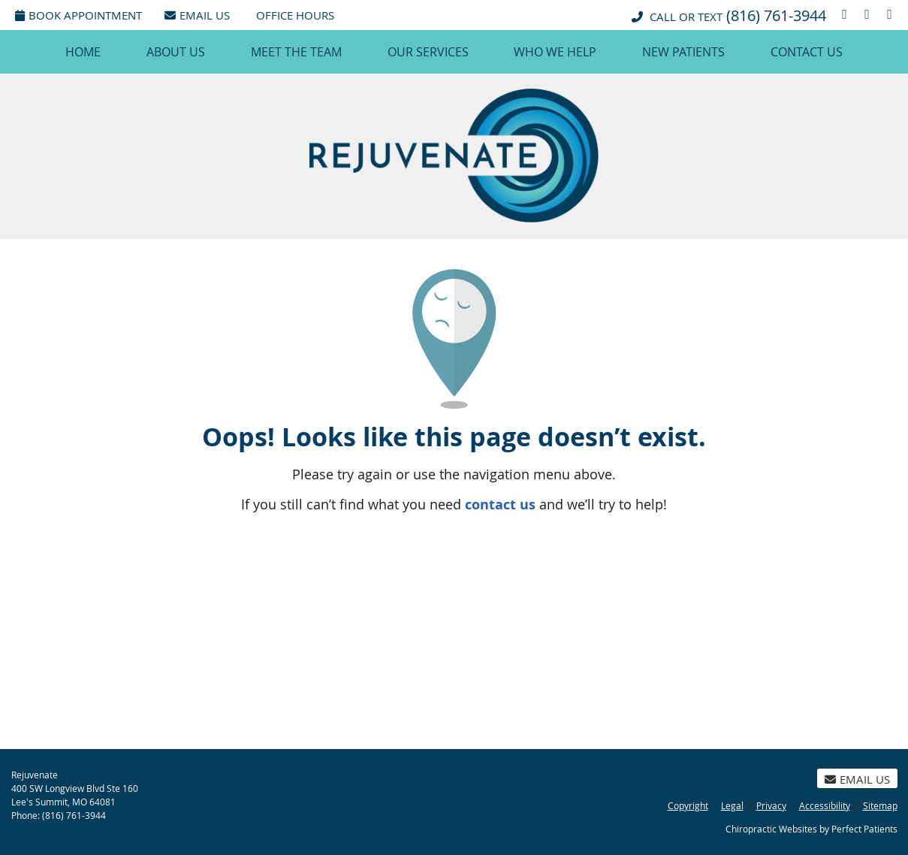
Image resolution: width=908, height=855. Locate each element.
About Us (175, 52)
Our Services (428, 52)
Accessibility (824, 805)
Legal (732, 805)
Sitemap (880, 805)
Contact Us (807, 52)
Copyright (688, 805)
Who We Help (555, 52)
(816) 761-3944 (776, 15)
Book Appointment (78, 15)
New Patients (683, 52)
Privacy (771, 805)
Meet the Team (296, 52)
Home (83, 52)
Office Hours (295, 15)
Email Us (197, 15)
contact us (500, 504)
